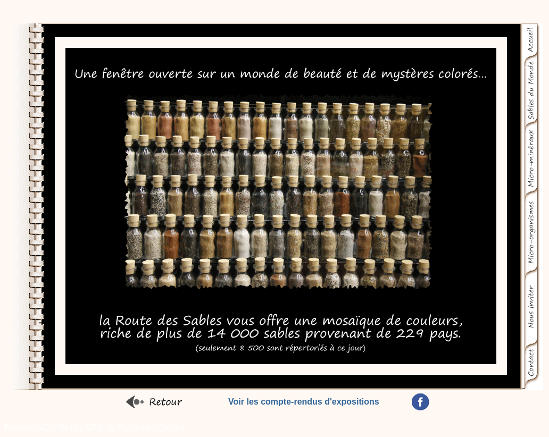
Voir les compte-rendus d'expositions (303, 401)
